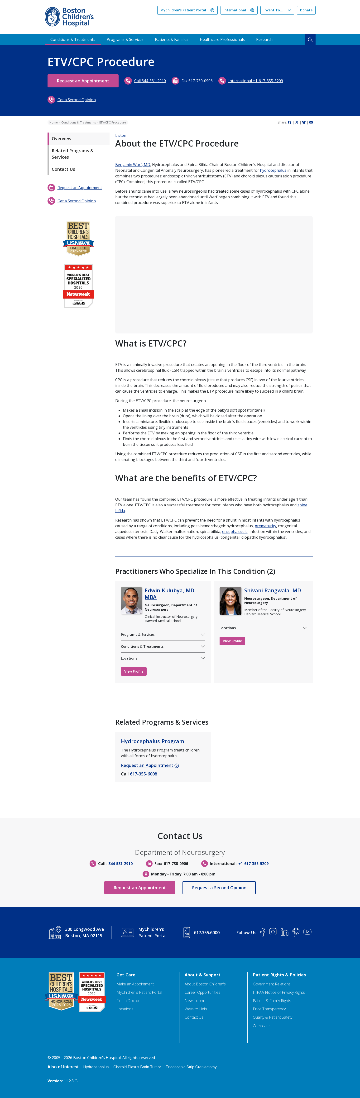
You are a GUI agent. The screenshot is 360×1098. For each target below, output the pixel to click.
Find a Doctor (128, 1000)
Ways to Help (196, 1009)
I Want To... (273, 10)
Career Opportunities (202, 992)
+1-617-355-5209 (253, 863)
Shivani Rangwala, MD (272, 590)
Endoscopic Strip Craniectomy (191, 1067)
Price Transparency (269, 1009)
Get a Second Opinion (77, 99)
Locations (129, 658)
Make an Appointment (135, 984)
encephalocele (235, 531)
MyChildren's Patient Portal (183, 10)
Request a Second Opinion (219, 887)
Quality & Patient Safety (272, 1017)
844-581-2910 (120, 863)
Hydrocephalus (96, 1067)
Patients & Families (171, 39)
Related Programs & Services (73, 154)
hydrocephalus (273, 170)
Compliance (263, 1026)
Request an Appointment (84, 81)
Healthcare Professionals (222, 39)
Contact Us (63, 169)
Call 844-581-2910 (151, 80)
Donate (306, 10)
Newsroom (194, 1000)
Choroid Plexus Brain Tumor (137, 1067)
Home (53, 122)
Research (264, 39)
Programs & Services (125, 39)
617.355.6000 (207, 932)
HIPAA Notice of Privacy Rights (279, 992)
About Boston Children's (205, 984)
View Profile (133, 671)
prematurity (265, 525)
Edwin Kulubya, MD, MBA (170, 593)
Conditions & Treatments (72, 39)
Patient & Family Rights (272, 1000)
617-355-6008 (143, 774)
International (235, 10)
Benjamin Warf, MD (132, 164)
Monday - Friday (166, 874)
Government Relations (272, 984)
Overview (62, 138)
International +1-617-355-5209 (257, 80)
